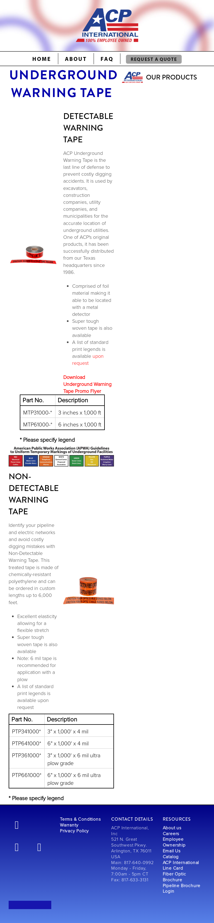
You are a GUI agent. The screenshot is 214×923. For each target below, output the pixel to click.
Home (41, 58)
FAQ (107, 58)
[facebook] (17, 824)
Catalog (171, 856)
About (76, 58)
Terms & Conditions (80, 819)
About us (172, 828)
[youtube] (39, 846)
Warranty (69, 825)
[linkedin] (17, 846)
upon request (88, 359)
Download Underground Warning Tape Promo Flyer (87, 384)
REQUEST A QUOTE (154, 59)
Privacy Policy (74, 831)
